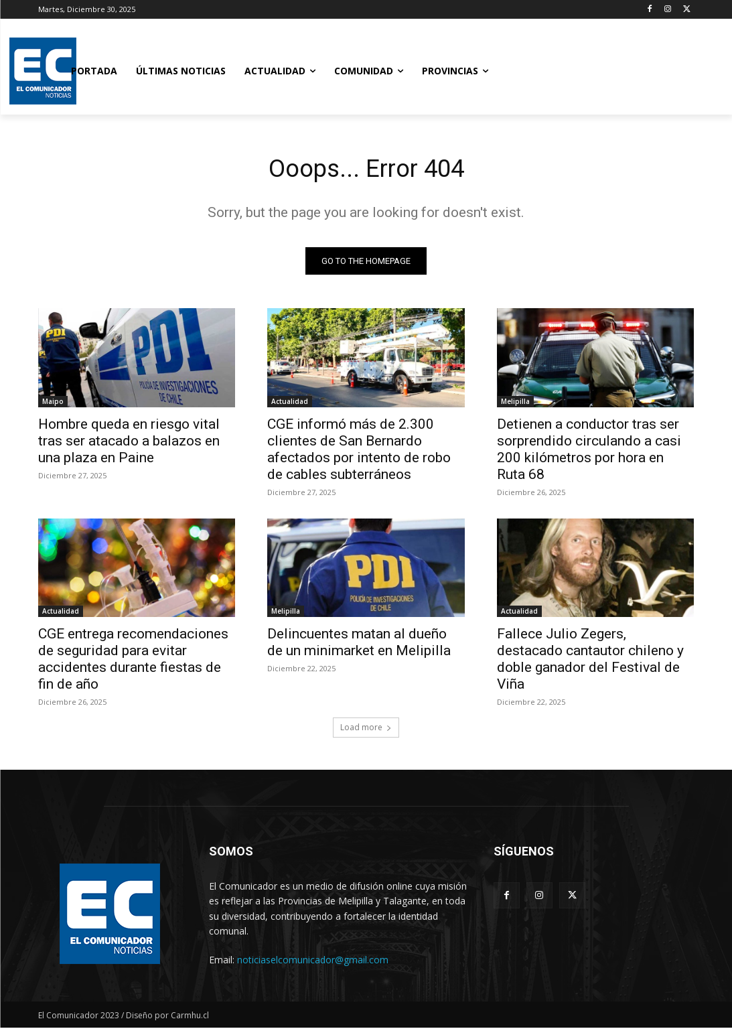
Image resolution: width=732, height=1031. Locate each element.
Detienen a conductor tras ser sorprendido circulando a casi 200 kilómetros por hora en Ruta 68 (589, 452)
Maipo (53, 404)
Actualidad (289, 404)
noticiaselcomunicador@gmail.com (312, 963)
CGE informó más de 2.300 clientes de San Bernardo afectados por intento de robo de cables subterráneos (359, 452)
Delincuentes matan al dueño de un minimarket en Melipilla (359, 645)
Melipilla (515, 404)
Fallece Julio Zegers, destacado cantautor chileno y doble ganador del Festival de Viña (590, 662)
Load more (366, 730)
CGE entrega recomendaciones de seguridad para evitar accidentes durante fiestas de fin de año (133, 662)
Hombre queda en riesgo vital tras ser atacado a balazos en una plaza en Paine (129, 443)
